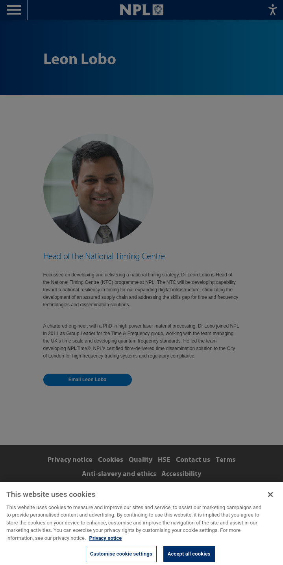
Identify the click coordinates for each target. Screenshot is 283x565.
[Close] (270, 498)
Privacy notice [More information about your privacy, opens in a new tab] (105, 542)
